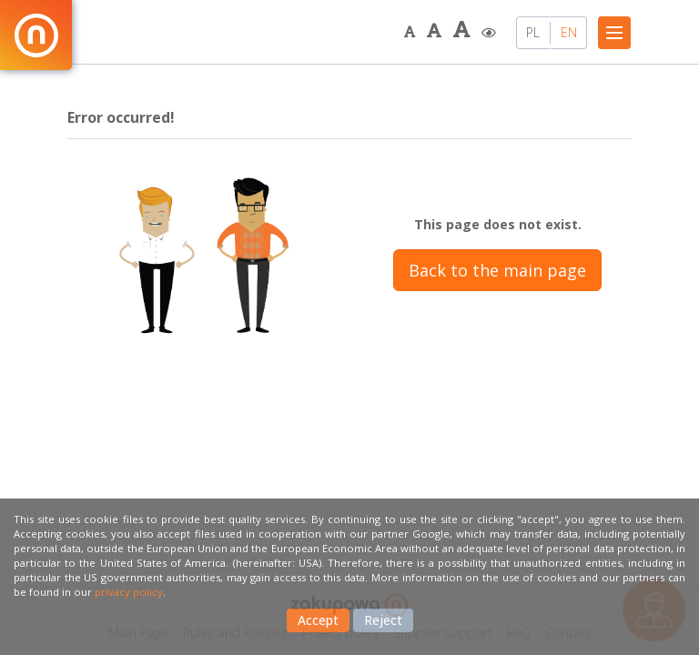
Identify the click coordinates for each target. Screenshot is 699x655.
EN (569, 32)
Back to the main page (497, 270)
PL (533, 32)
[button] (411, 32)
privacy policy (129, 592)
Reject (383, 620)
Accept (318, 620)
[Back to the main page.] (36, 35)
